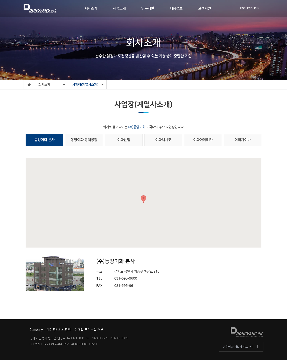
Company (36, 330)
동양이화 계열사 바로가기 (238, 346)
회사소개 (91, 8)
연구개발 (147, 8)
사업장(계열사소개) (85, 84)
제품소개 (119, 8)
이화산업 (123, 140)
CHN (256, 8)
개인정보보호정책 (59, 330)
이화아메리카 (202, 140)
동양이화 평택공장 (84, 140)
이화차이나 (243, 140)
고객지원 (204, 8)
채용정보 (176, 8)
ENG (249, 8)
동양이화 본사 (44, 140)
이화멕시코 (163, 140)
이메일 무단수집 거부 (89, 330)
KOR (243, 8)
